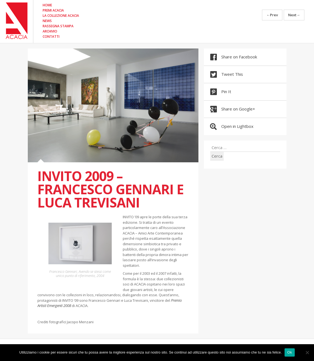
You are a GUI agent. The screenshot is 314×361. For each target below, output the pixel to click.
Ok (289, 352)
